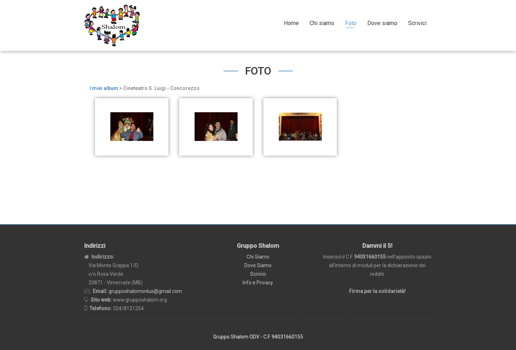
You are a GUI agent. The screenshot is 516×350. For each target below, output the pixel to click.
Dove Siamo (258, 265)
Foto (351, 23)
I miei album (104, 88)
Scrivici (417, 23)
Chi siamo (322, 23)
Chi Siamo (258, 257)
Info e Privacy (258, 282)
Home (291, 23)
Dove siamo (382, 23)
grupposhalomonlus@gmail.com (145, 291)
